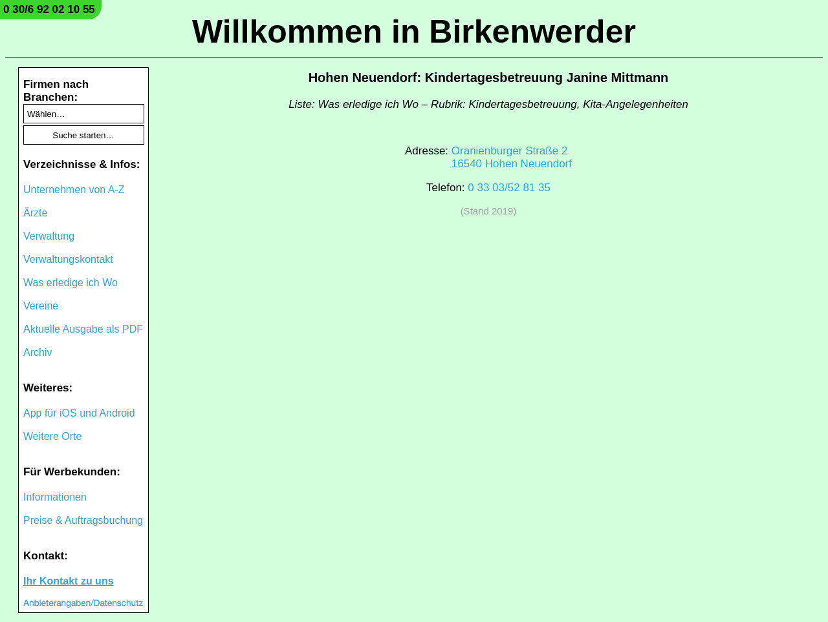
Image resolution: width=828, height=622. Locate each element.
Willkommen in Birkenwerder (414, 32)
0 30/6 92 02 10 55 (49, 9)
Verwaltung (48, 236)
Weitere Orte (52, 436)
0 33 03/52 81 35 (509, 187)
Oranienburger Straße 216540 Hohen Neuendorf (512, 157)
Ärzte (35, 212)
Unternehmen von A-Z (74, 189)
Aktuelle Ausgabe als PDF (83, 329)
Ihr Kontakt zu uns (68, 580)
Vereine (40, 305)
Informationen (55, 497)
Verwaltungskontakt (68, 259)
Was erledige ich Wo (70, 282)
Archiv (37, 352)
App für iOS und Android (79, 413)
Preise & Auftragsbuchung (83, 520)
